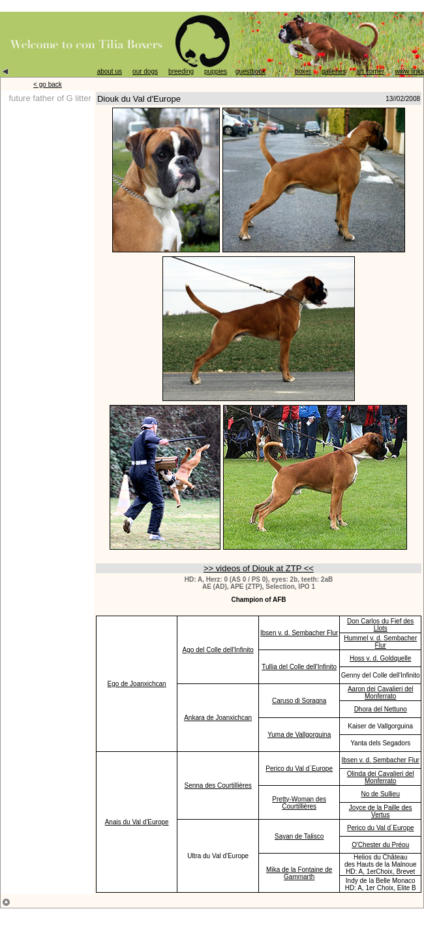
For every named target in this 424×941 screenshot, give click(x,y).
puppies (215, 71)
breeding (181, 71)
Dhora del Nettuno (380, 709)
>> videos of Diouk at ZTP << (259, 568)
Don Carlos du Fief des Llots (380, 625)
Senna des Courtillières (217, 785)
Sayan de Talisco (299, 836)
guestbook (250, 71)
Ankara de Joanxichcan (218, 717)
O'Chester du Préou (380, 844)
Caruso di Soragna (299, 700)
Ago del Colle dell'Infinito (218, 649)
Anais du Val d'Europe (137, 822)
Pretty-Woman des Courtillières (299, 803)
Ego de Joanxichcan (137, 683)
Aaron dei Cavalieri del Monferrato (381, 692)
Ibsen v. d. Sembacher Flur (299, 632)
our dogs (145, 71)
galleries (334, 71)
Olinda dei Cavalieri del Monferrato (380, 777)
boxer (303, 71)
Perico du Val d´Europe (299, 768)
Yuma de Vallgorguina (299, 734)
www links (409, 71)
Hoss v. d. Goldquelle (380, 658)
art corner (370, 71)
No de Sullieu (380, 794)
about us (109, 71)
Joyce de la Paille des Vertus (380, 811)
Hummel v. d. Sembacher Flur (380, 642)
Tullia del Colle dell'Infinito (299, 666)
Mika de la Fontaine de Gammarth (299, 873)
